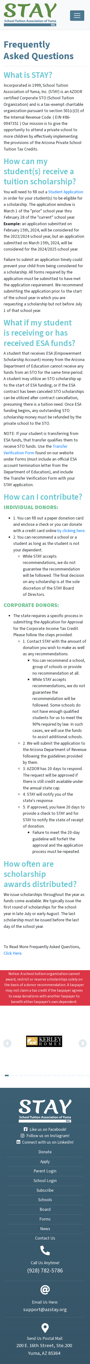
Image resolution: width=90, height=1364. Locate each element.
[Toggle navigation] (77, 15)
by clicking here (70, 531)
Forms (45, 1219)
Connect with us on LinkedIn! (45, 1142)
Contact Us (45, 1238)
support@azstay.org (45, 1309)
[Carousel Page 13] (59, 1075)
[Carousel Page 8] (35, 1075)
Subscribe (45, 1190)
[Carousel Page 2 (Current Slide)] (7, 1075)
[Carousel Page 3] (11, 1075)
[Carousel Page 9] (40, 1075)
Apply (45, 1162)
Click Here (12, 953)
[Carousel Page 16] (74, 1075)
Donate (45, 1152)
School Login (45, 1181)
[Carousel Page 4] (16, 1075)
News (45, 1229)
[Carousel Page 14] (64, 1075)
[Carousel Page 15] (69, 1075)
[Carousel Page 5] (21, 1075)
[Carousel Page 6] (26, 1075)
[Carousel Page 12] (54, 1075)
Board (45, 1209)
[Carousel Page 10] (45, 1075)
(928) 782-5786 (45, 1270)
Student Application (65, 192)
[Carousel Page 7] (31, 1075)
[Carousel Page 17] (78, 1075)
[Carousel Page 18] (83, 1075)
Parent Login (45, 1171)
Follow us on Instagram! (45, 1136)
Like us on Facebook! (45, 1129)
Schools (45, 1200)
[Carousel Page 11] (50, 1075)
